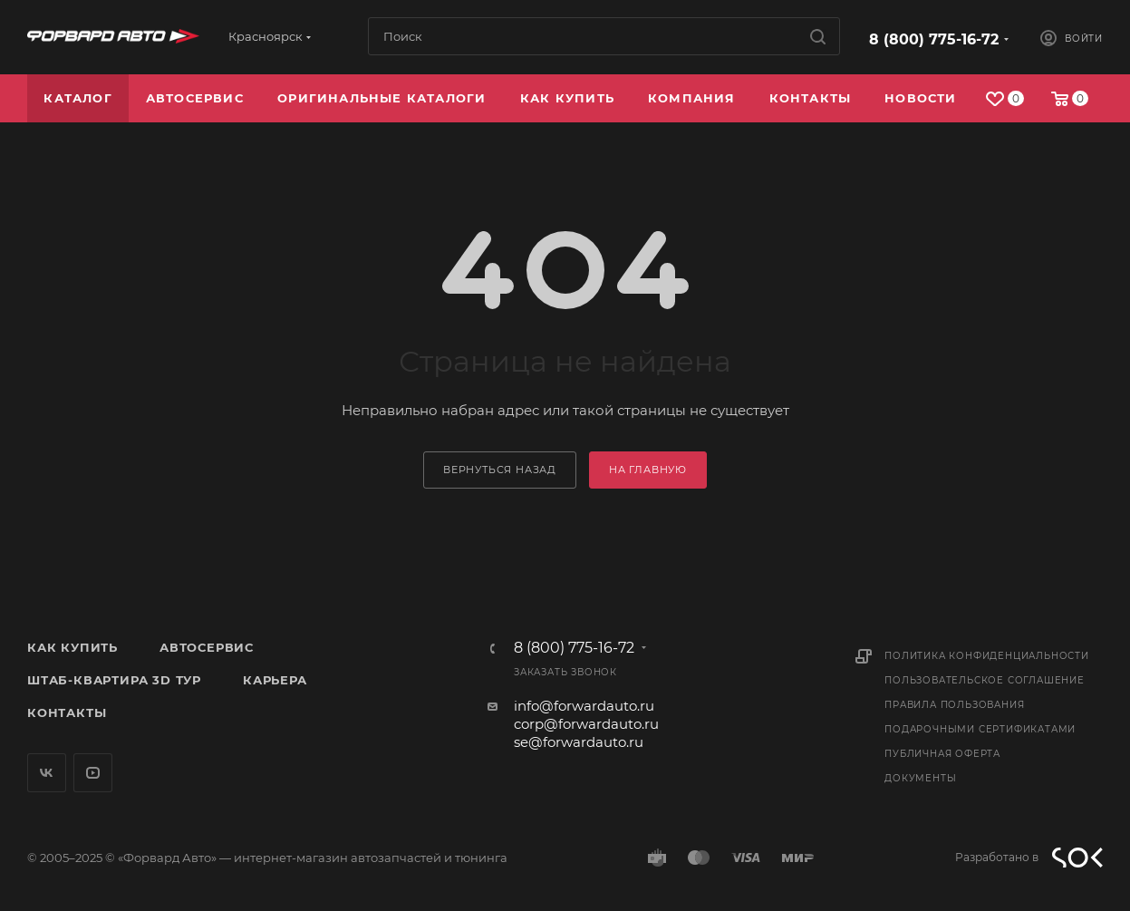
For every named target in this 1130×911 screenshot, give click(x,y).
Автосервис (206, 647)
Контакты (66, 712)
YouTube (92, 772)
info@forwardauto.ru (584, 705)
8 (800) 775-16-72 (934, 39)
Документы (920, 778)
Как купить (72, 647)
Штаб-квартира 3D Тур (114, 680)
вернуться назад (499, 469)
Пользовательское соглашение (984, 680)
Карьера (275, 680)
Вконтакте (46, 772)
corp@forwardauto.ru (586, 723)
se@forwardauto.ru (578, 742)
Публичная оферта (942, 754)
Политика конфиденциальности (986, 656)
